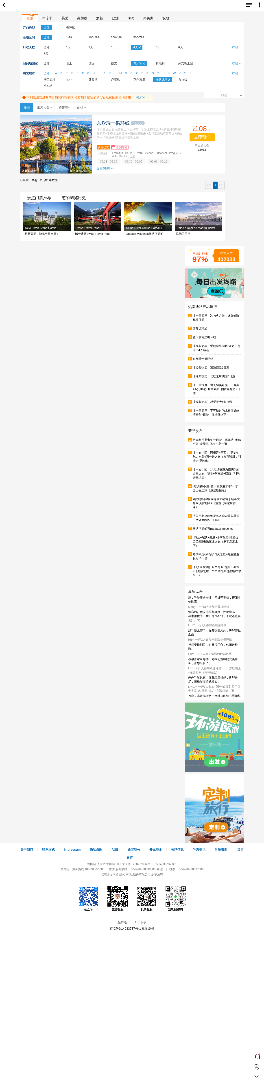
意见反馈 (148, 928)
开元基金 (155, 849)
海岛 (131, 18)
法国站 (101, 864)
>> (221, 185)
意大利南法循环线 (204, 337)
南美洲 (148, 18)
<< (209, 185)
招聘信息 (177, 849)
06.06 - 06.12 (158, 161)
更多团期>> (107, 168)
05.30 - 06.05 (133, 161)
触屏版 (122, 922)
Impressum (72, 849)
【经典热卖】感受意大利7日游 (212, 402)
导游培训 (221, 849)
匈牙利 (140, 97)
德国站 (91, 864)
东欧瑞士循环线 (121, 123)
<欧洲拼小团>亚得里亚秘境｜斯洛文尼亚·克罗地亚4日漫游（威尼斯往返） (216, 503)
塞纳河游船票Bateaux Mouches (213, 528)
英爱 (64, 18)
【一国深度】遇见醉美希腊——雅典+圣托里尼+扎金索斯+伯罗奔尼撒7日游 (216, 389)
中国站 (110, 864)
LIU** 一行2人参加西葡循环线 (207, 625)
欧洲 (30, 18)
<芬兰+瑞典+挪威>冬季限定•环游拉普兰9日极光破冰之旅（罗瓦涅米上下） (215, 541)
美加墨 (82, 18)
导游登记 (199, 849)
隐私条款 (96, 849)
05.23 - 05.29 (108, 161)
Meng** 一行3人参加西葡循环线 (208, 606)
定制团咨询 (176, 898)
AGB (114, 849)
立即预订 (202, 137)
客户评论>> (47, 170)
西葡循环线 (200, 328)
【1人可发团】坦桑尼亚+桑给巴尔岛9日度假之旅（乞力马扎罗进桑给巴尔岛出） (217, 571)
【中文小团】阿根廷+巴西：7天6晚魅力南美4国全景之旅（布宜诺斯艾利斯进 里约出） (217, 456)
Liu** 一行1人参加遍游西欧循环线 (210, 654)
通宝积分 (134, 849)
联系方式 (48, 849)
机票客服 (146, 898)
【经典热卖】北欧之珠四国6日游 (214, 376)
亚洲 (115, 18)
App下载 (140, 922)
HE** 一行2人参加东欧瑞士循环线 (210, 639)
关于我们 (26, 849)
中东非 (47, 18)
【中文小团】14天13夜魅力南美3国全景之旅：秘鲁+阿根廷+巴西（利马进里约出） (216, 473)
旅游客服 (117, 898)
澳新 (99, 18)
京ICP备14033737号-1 (162, 864)
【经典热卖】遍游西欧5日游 (211, 367)
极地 (165, 18)
